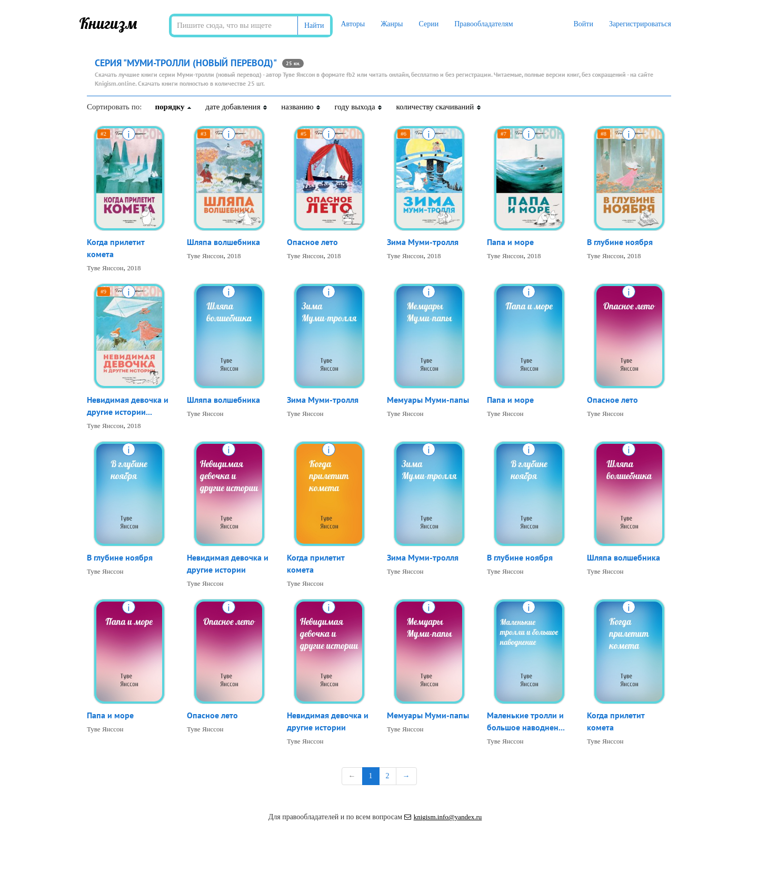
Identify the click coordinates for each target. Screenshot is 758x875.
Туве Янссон (105, 268)
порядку (173, 107)
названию (301, 107)
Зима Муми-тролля (422, 242)
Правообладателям (483, 24)
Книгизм (108, 23)
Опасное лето (312, 242)
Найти (314, 25)
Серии (428, 24)
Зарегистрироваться (640, 24)
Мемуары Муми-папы (428, 399)
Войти (583, 24)
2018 (134, 268)
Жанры (392, 24)
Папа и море (510, 242)
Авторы (353, 24)
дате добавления (236, 107)
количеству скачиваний (439, 107)
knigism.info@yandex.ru (443, 817)
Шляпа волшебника (223, 242)
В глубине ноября (620, 242)
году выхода (358, 107)
